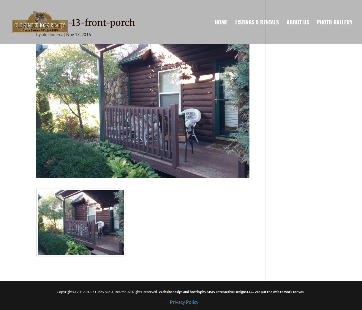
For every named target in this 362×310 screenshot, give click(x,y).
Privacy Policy (184, 302)
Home (221, 23)
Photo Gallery (334, 23)
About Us (298, 23)
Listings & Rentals (257, 23)
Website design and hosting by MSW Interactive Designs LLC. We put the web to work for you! (232, 291)
